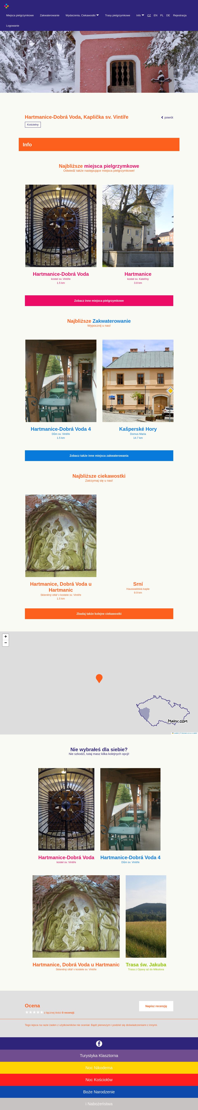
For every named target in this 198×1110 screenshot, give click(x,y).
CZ (149, 15)
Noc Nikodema (99, 1067)
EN (155, 15)
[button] (99, 678)
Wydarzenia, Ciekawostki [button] (82, 15)
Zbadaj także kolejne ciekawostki (99, 613)
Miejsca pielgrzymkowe (20, 15)
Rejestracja (179, 15)
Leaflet (175, 733)
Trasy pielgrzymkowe (117, 15)
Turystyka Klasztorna (99, 1055)
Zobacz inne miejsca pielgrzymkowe (99, 300)
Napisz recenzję (156, 1006)
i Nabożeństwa (99, 1104)
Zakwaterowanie (50, 15)
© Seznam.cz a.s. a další (188, 733)
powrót (167, 117)
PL (162, 15)
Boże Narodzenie (99, 1092)
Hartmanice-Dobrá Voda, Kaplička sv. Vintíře (77, 117)
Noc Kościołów (99, 1079)
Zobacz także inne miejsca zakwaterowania (99, 455)
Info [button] (140, 15)
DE (168, 15)
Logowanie (12, 25)
